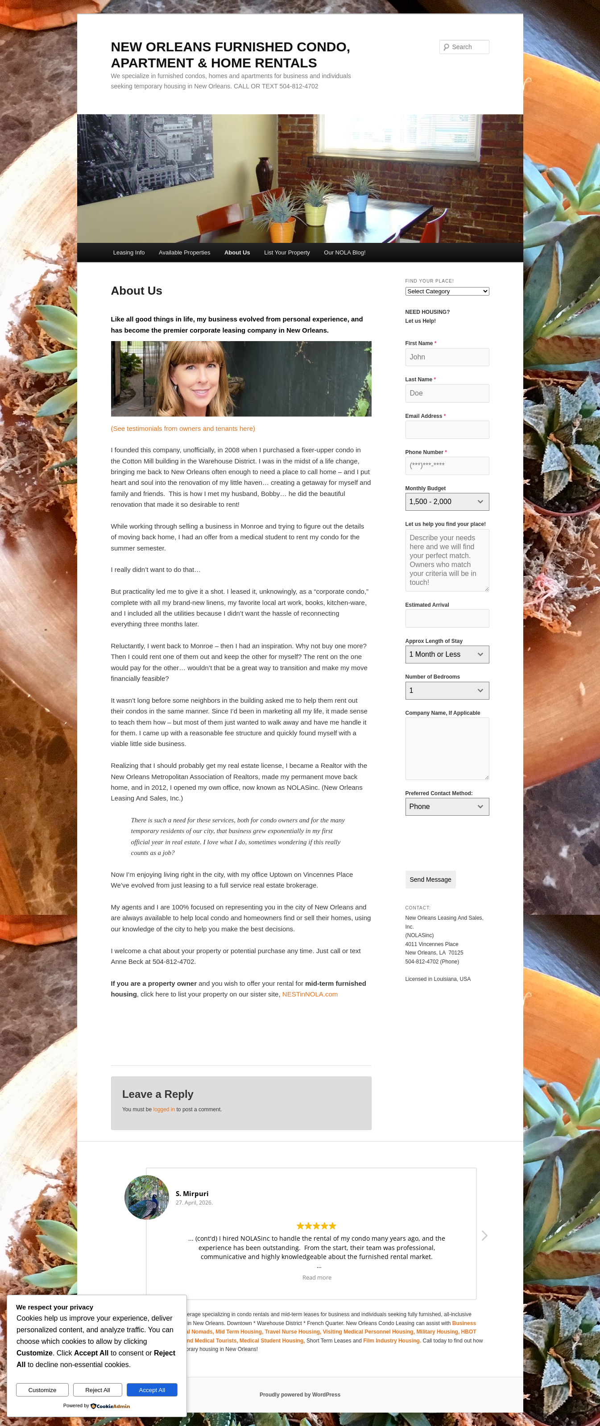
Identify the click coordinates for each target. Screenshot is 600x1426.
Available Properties (184, 252)
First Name (421, 343)
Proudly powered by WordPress (300, 1395)
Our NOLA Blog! (344, 252)
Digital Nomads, (194, 1332)
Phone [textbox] (420, 806)
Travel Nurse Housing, (294, 1332)
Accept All (152, 1390)
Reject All (97, 1390)
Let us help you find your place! (446, 524)
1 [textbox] (412, 690)
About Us (237, 252)
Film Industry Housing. (392, 1341)
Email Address (426, 416)
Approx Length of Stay (434, 641)
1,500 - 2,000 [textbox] (430, 501)
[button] (484, 1238)
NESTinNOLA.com (310, 994)
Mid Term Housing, (240, 1332)
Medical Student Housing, (273, 1341)
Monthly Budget (426, 488)
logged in (164, 1109)
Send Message (430, 879)
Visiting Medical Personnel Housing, (370, 1332)
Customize (42, 1390)
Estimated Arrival (427, 605)
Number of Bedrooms (433, 677)
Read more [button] (316, 1277)
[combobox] (447, 502)
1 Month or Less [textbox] (435, 654)
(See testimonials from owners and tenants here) (183, 428)
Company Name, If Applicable (443, 713)
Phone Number (426, 452)
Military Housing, (439, 1332)
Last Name (421, 379)
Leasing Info (129, 252)
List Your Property (287, 252)
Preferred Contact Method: (439, 793)
